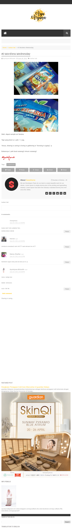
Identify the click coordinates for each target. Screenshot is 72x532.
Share (22, 170)
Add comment (7, 293)
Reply (67, 231)
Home (4, 47)
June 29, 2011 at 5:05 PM (17, 241)
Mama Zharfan (15, 254)
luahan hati (11, 47)
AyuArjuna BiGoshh (17, 269)
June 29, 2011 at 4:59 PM (17, 223)
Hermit (12, 239)
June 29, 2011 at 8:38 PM (17, 272)
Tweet (8, 170)
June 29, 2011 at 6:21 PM (17, 256)
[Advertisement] (36, 363)
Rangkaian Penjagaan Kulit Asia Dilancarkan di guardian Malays (25, 387)
